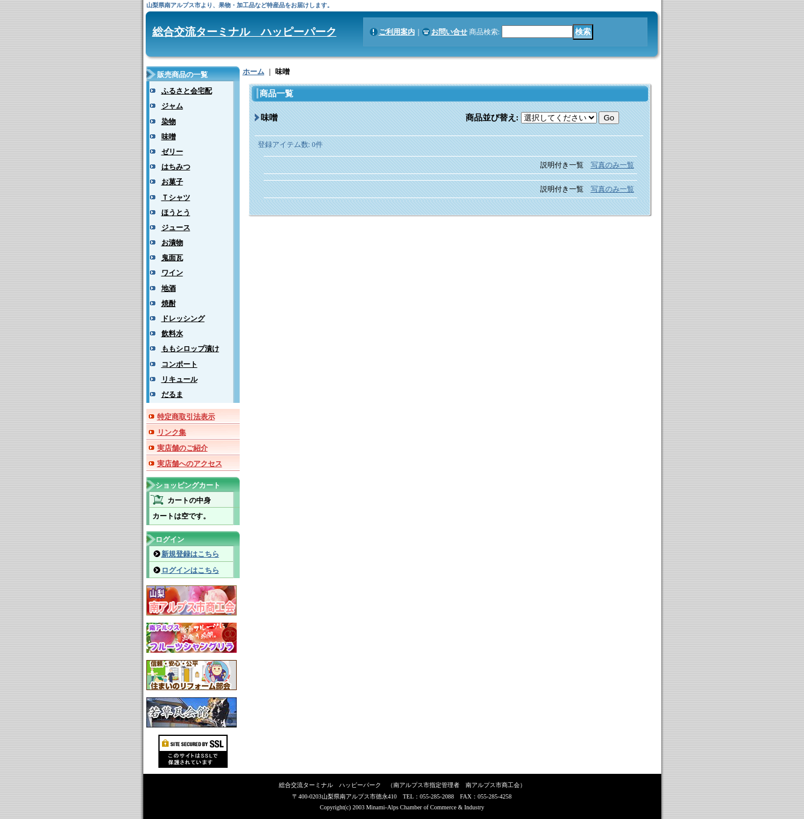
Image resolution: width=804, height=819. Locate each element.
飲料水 (172, 333)
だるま (172, 394)
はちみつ (175, 167)
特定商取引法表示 (186, 417)
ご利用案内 (397, 32)
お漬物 (172, 242)
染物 (168, 121)
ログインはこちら (190, 570)
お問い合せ (449, 32)
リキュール (179, 379)
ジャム (172, 106)
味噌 (168, 136)
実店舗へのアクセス (189, 463)
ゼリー (172, 152)
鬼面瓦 (172, 258)
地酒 (168, 288)
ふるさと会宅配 (186, 91)
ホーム (253, 71)
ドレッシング (183, 318)
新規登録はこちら (190, 554)
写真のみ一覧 (612, 165)
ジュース (175, 227)
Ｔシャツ (175, 197)
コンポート (179, 364)
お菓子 (172, 182)
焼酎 (168, 303)
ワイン (172, 273)
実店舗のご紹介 (182, 448)
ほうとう (175, 212)
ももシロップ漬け (190, 348)
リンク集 (171, 432)
